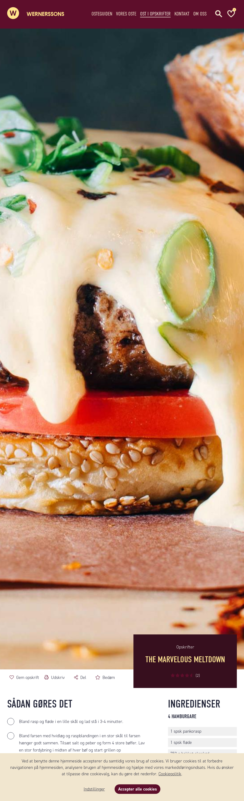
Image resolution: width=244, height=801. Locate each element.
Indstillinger (94, 789)
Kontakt (181, 13)
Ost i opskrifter (155, 13)
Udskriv (58, 677)
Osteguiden (102, 13)
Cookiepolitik (169, 774)
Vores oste (126, 13)
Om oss (200, 13)
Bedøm (108, 677)
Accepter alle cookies (137, 789)
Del (83, 677)
